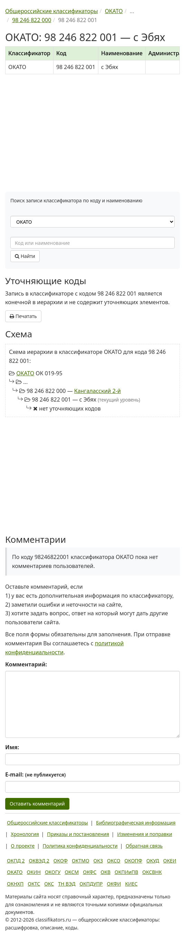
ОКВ (105, 872)
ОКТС (34, 883)
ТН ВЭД (66, 883)
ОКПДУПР (91, 883)
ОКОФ (60, 860)
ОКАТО (25, 373)
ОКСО (113, 860)
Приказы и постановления (78, 834)
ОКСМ (72, 872)
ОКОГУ (53, 872)
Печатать (23, 316)
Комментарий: (26, 664)
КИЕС (131, 883)
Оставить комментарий (37, 803)
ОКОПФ (133, 860)
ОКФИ (114, 883)
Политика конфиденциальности (80, 845)
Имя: (12, 747)
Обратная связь (144, 845)
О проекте (23, 845)
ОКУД (152, 860)
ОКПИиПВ (126, 872)
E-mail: (35, 774)
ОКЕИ (169, 860)
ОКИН (34, 872)
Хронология (25, 834)
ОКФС (89, 872)
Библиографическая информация (135, 822)
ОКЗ (98, 860)
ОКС (49, 883)
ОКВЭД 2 (39, 860)
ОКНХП (15, 883)
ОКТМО (80, 860)
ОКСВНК (152, 872)
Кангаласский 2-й (97, 391)
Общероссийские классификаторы (47, 822)
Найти (25, 256)
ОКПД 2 (16, 860)
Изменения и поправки (144, 834)
